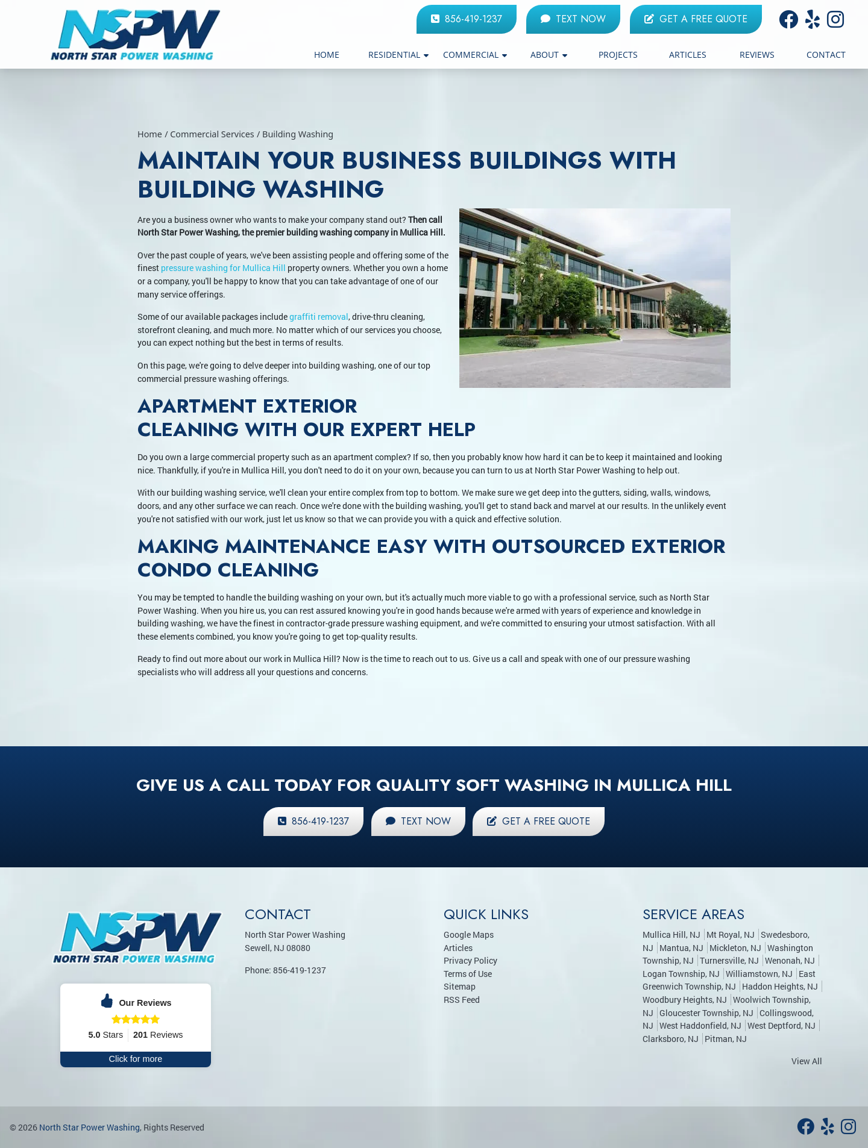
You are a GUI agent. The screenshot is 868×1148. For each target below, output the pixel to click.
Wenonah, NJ (790, 960)
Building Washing (297, 134)
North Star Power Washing (89, 1127)
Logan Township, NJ (681, 973)
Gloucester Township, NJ (706, 1013)
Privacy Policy (470, 960)
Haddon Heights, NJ (780, 986)
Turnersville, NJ (729, 960)
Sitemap (460, 986)
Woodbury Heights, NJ (685, 999)
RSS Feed (462, 999)
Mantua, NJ (681, 947)
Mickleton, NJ (735, 947)
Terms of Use (468, 973)
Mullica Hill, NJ (671, 934)
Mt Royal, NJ (730, 934)
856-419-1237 (466, 19)
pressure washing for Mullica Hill (223, 267)
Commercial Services (212, 134)
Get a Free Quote (695, 19)
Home (149, 134)
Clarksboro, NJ (671, 1038)
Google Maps (469, 934)
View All (806, 1061)
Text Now (573, 19)
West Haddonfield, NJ (700, 1025)
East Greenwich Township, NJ (729, 980)
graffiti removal (318, 316)
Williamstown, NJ (759, 973)
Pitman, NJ (726, 1038)
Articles (458, 947)
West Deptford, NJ (781, 1025)
